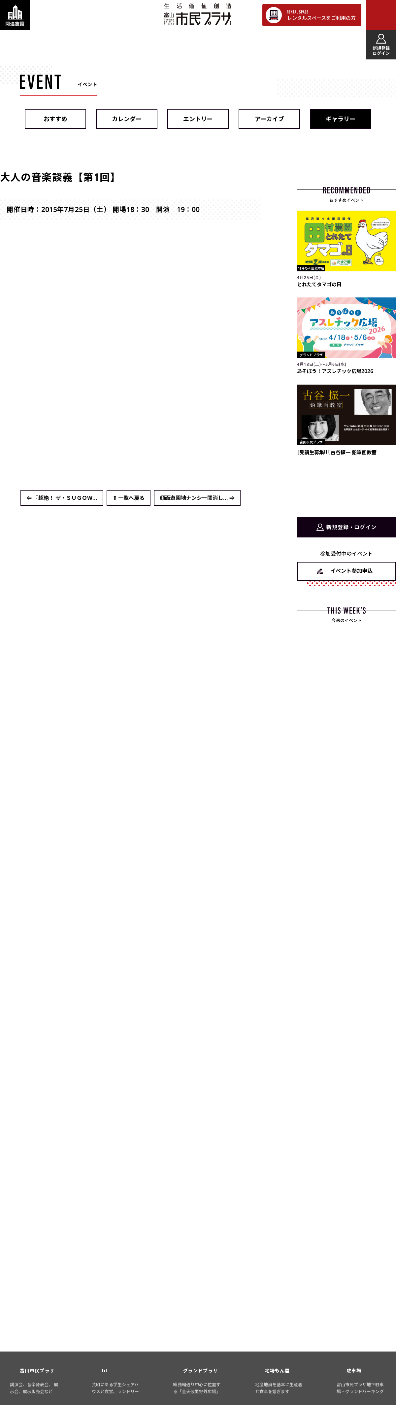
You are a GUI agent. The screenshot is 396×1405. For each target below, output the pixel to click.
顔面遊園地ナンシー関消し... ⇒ (197, 497)
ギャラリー (340, 119)
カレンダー (127, 119)
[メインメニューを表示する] (381, 15)
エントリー (198, 119)
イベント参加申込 (351, 570)
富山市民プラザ (197, 14)
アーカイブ (269, 119)
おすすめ (55, 119)
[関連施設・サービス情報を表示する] (15, 15)
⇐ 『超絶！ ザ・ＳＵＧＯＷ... (61, 497)
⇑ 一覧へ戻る (129, 497)
